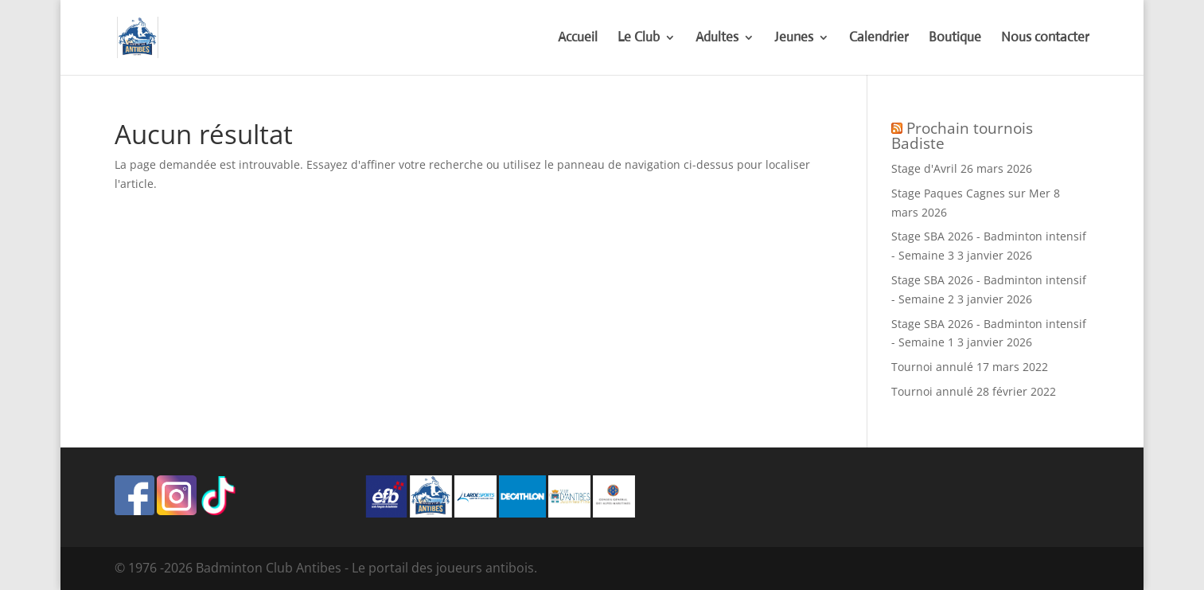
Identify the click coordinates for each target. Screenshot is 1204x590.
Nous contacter (1045, 38)
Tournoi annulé (932, 366)
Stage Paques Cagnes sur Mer (970, 193)
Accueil (578, 38)
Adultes (717, 38)
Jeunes (793, 38)
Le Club (639, 38)
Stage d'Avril (924, 168)
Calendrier (879, 38)
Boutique (955, 38)
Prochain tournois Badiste (962, 136)
